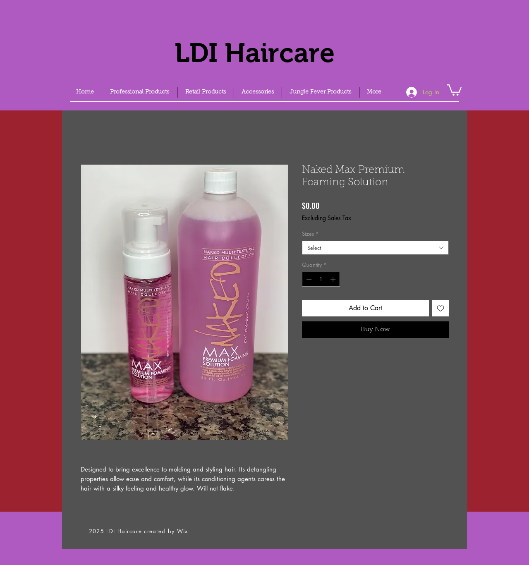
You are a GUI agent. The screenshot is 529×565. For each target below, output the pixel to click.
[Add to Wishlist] (440, 308)
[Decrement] (308, 279)
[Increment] (334, 279)
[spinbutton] (321, 279)
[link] (454, 89)
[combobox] (375, 248)
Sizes (310, 233)
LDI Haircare (255, 53)
